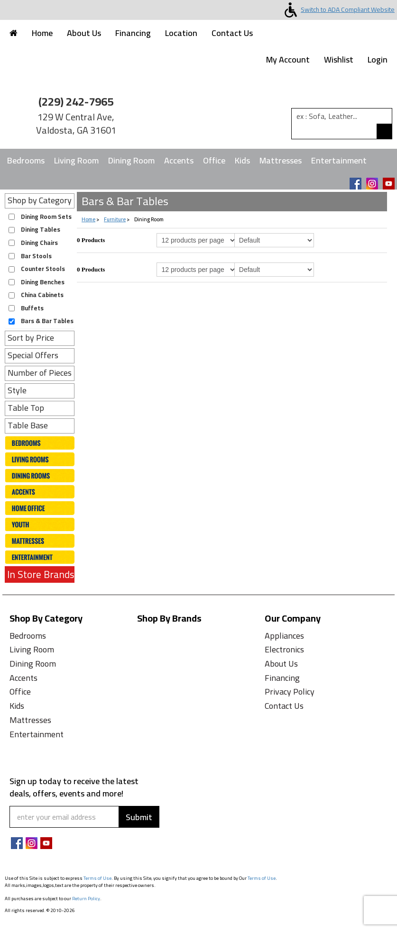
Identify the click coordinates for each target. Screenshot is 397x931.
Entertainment (339, 160)
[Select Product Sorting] (274, 240)
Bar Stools (36, 256)
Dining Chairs (39, 242)
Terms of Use (97, 878)
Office (214, 160)
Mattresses (280, 160)
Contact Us (232, 33)
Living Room (76, 160)
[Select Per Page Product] (196, 240)
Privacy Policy (289, 691)
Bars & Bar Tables (47, 320)
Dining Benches (43, 282)
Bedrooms (26, 160)
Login (378, 59)
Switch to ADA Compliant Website (338, 9)
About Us (84, 33)
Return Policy (86, 898)
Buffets (32, 308)
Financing (133, 33)
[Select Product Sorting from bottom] (274, 269)
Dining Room (131, 160)
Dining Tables (40, 229)
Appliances (284, 635)
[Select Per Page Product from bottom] (196, 269)
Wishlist (338, 59)
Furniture (115, 219)
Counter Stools (43, 268)
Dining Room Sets (46, 216)
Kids (242, 160)
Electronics (284, 649)
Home (42, 33)
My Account (288, 59)
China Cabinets (42, 294)
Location (181, 33)
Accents (179, 160)
